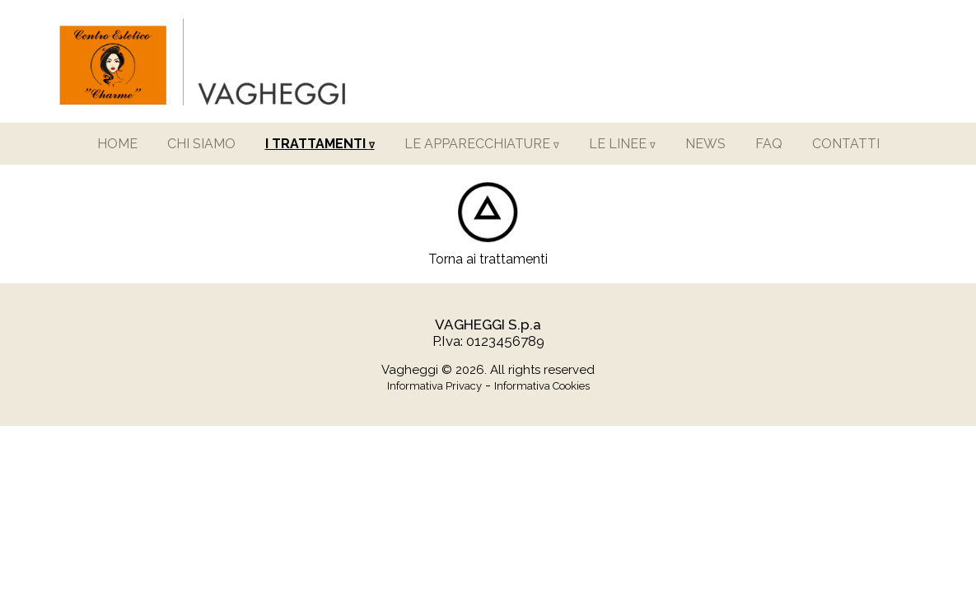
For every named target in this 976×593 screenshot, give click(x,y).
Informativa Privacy (434, 386)
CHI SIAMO (201, 144)
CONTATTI (846, 144)
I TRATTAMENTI (320, 144)
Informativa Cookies (542, 386)
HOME (117, 144)
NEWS (705, 144)
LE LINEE (622, 144)
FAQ (768, 144)
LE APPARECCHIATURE (481, 144)
